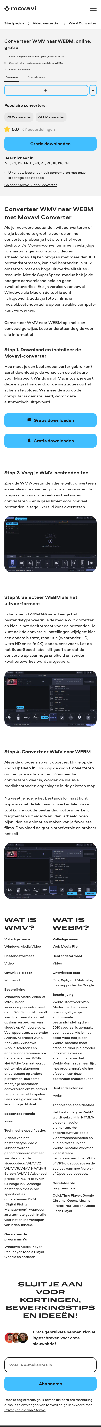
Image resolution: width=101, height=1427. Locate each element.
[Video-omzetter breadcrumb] (46, 23)
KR (60, 163)
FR (26, 163)
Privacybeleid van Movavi (25, 1409)
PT (43, 163)
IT (31, 163)
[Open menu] (93, 8)
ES (37, 163)
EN (14, 163)
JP (54, 163)
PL (49, 163)
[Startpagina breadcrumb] (14, 23)
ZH (66, 163)
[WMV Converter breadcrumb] (82, 23)
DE (20, 163)
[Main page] (20, 8)
